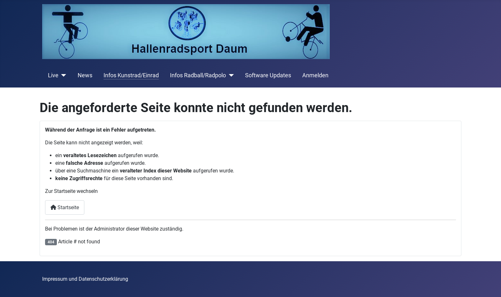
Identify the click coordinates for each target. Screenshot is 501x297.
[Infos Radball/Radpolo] (230, 75)
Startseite (64, 207)
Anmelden (315, 75)
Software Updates (268, 75)
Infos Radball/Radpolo (198, 75)
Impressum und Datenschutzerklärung (85, 279)
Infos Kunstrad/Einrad (131, 75)
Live (53, 75)
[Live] (62, 75)
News (85, 75)
